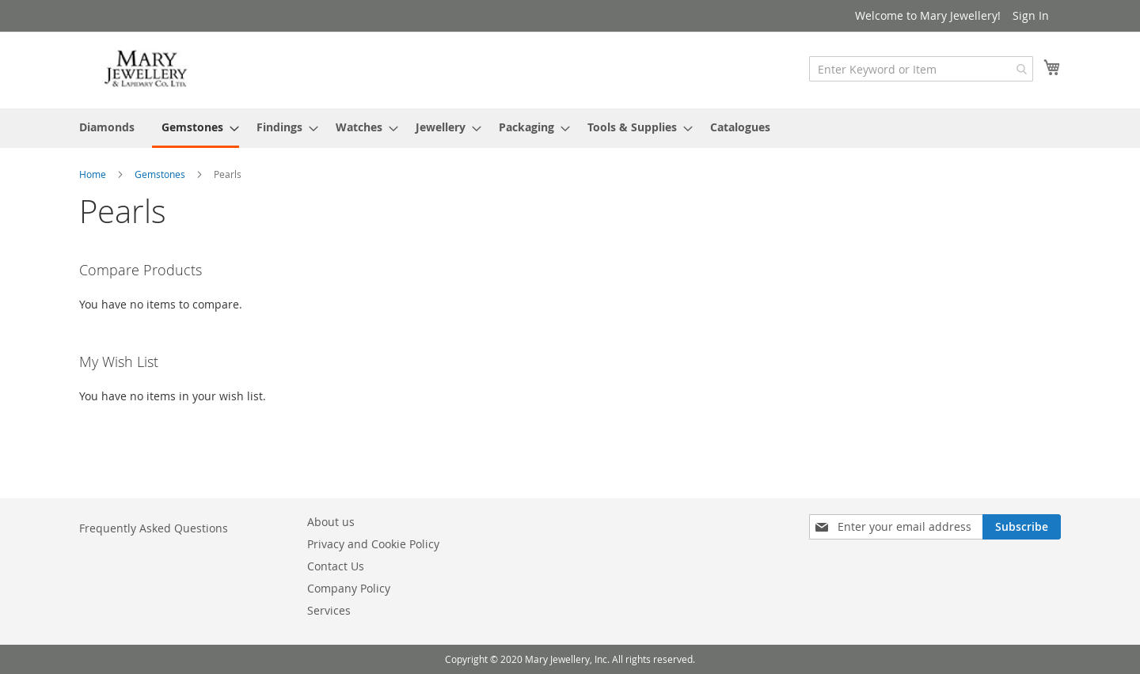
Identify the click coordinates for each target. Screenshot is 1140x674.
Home (93, 174)
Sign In (1031, 15)
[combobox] (921, 68)
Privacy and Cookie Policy (373, 543)
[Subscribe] (1021, 527)
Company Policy (348, 588)
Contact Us (335, 566)
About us (331, 521)
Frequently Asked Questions (153, 528)
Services (329, 610)
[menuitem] (107, 127)
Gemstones (161, 174)
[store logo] (146, 69)
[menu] (570, 128)
